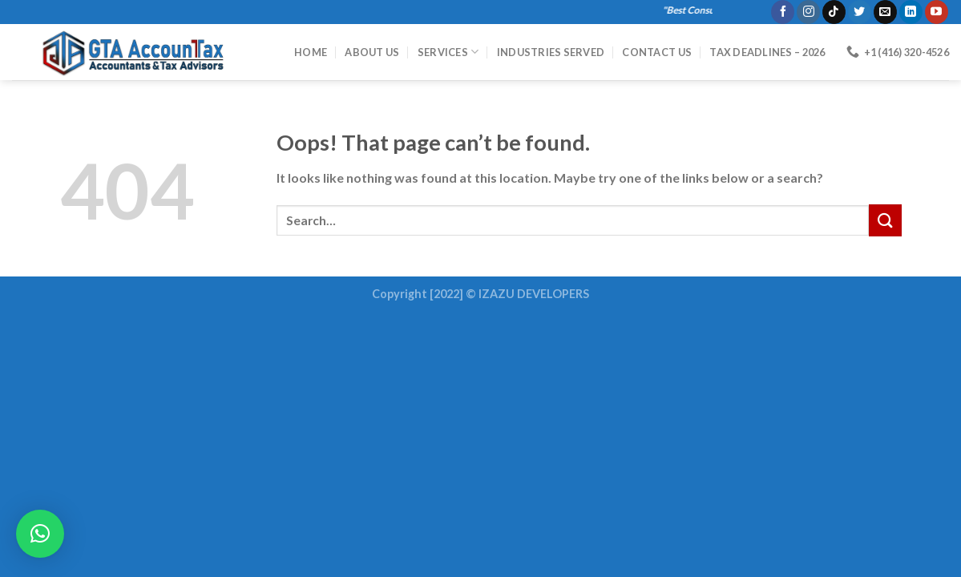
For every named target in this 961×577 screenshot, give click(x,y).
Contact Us (657, 52)
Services (448, 51)
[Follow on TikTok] (834, 12)
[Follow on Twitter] (859, 12)
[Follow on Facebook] (782, 12)
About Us (372, 52)
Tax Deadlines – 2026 (767, 52)
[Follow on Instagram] (808, 12)
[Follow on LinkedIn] (911, 12)
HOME (310, 52)
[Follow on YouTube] (936, 12)
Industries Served (550, 52)
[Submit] (885, 220)
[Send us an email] (885, 12)
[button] (40, 534)
